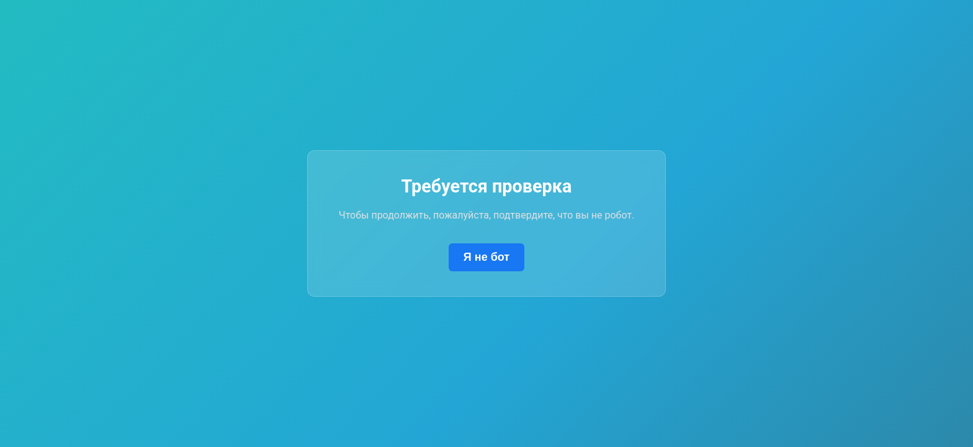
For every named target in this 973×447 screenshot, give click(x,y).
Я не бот (486, 257)
